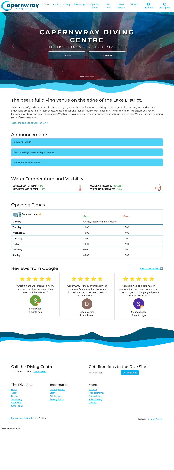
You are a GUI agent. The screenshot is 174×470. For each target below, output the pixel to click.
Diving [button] (67, 55)
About (56, 4)
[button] (13, 46)
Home (46, 4)
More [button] (133, 4)
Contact (93, 402)
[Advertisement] (87, 450)
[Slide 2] (87, 76)
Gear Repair (121, 6)
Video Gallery (95, 399)
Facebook (148, 6)
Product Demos (96, 392)
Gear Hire (108, 6)
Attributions (56, 396)
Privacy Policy (57, 399)
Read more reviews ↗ (151, 268)
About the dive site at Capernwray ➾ (29, 122)
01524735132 (39, 371)
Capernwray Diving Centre (24, 417)
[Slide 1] (82, 76)
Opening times (57, 389)
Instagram (164, 6)
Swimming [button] (107, 55)
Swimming (79, 4)
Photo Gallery (95, 396)
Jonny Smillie (156, 419)
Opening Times (94, 6)
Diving (66, 4)
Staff (52, 392)
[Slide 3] (92, 76)
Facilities (93, 389)
